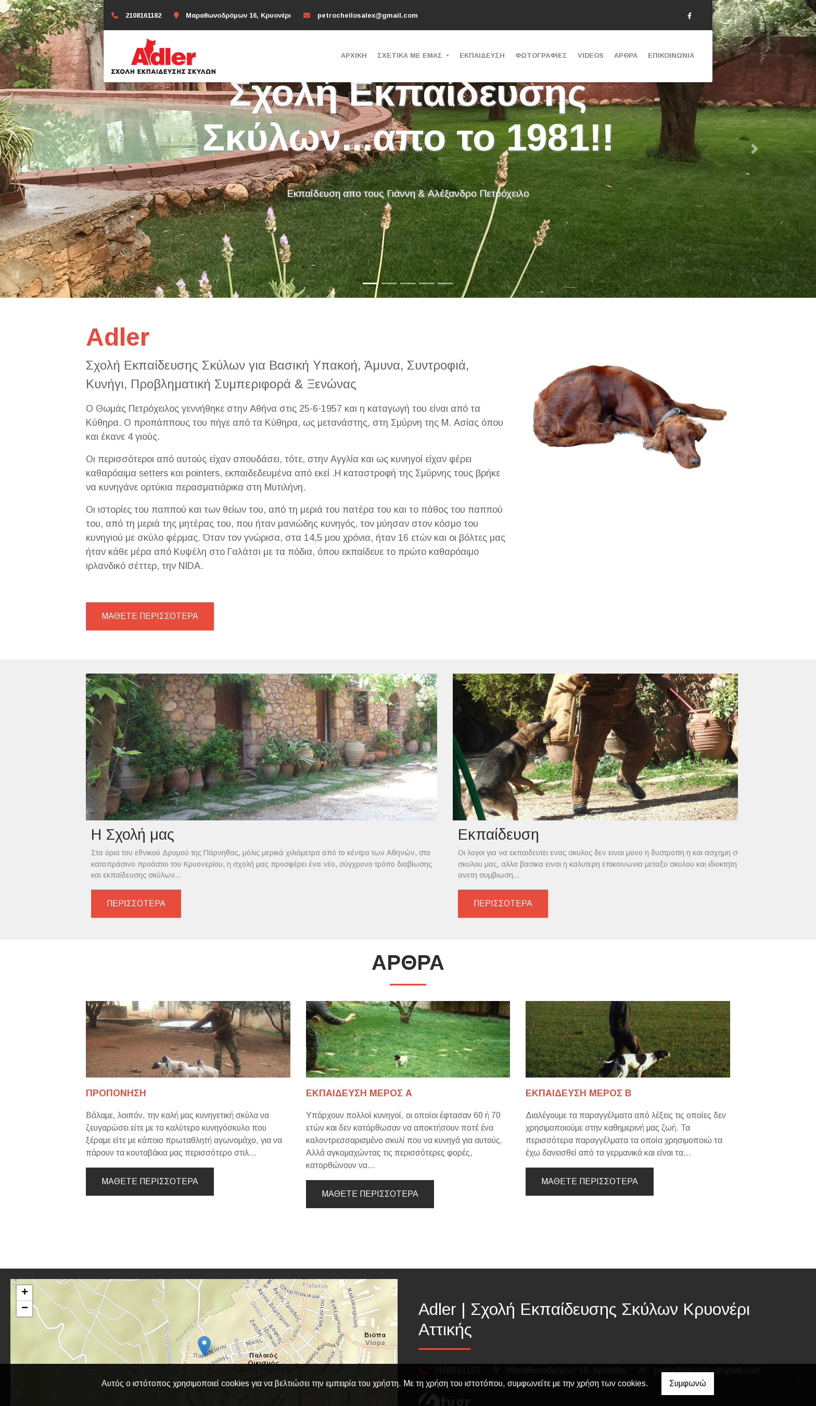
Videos (591, 55)
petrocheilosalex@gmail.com (367, 15)
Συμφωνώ (687, 1383)
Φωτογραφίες (541, 55)
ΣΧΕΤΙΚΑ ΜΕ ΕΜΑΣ (410, 55)
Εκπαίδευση (482, 55)
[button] (61, 149)
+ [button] (24, 1253)
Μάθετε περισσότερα (149, 1141)
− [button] (24, 1269)
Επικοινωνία (671, 55)
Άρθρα (626, 55)
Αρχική (354, 55)
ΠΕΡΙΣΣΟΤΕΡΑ (136, 859)
